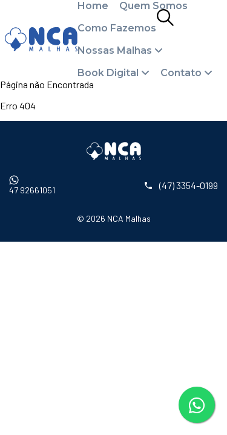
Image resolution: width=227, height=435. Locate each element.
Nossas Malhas (114, 50)
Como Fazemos (116, 28)
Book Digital (108, 73)
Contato (181, 73)
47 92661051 (32, 185)
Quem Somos (153, 5)
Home (92, 5)
